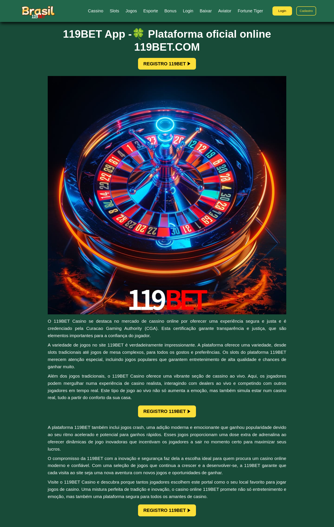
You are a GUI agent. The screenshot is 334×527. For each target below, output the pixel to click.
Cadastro (305, 11)
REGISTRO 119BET (167, 64)
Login (280, 11)
